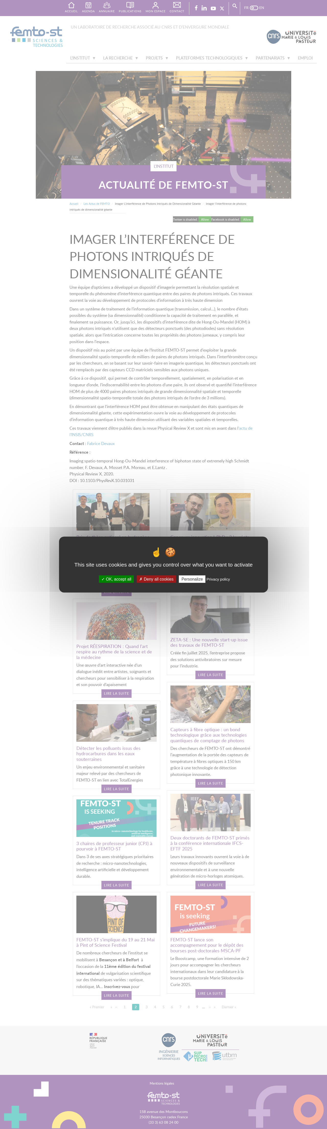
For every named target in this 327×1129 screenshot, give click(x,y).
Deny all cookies (156, 579)
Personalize (192, 579)
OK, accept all (116, 579)
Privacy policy (218, 579)
